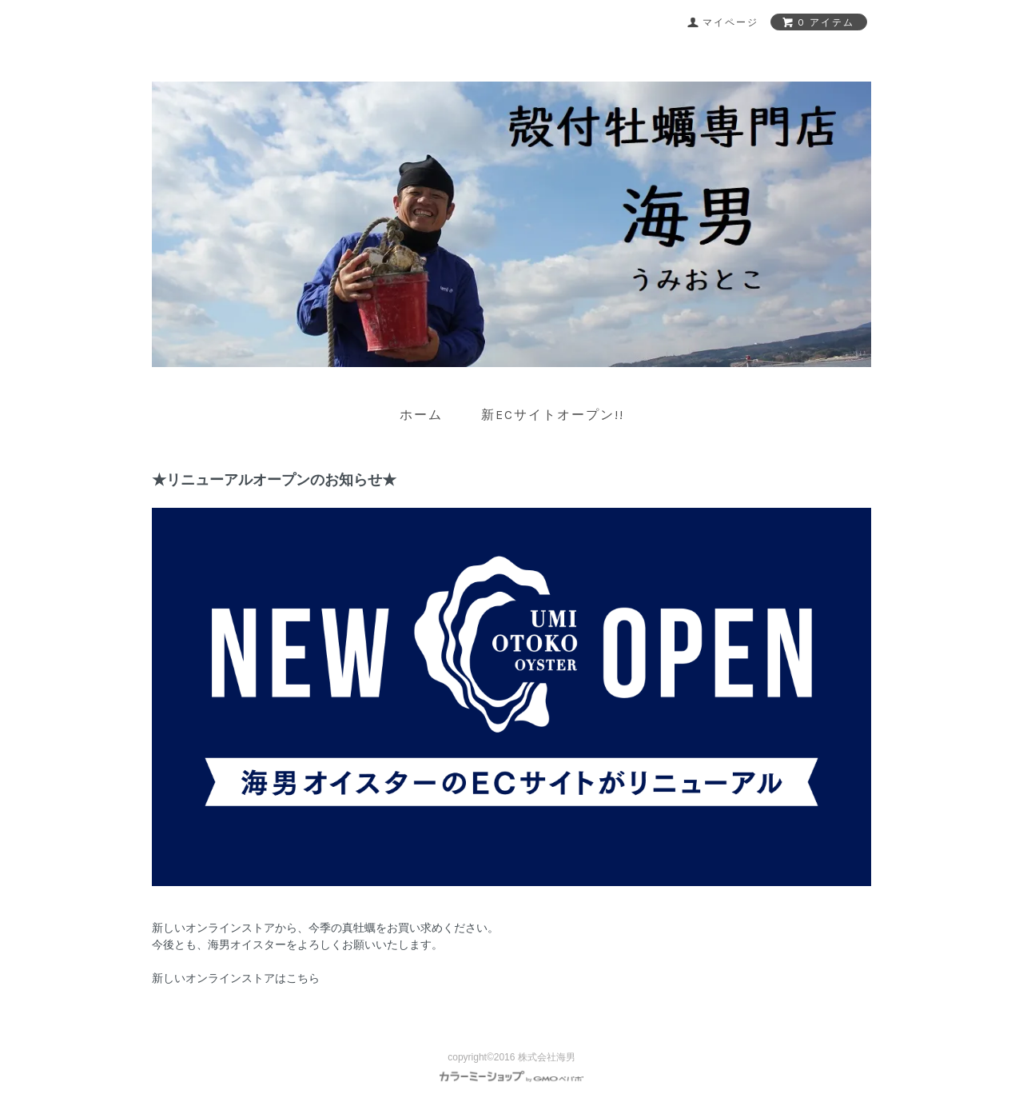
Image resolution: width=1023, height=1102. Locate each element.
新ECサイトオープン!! (552, 414)
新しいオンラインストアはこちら (236, 978)
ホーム (421, 414)
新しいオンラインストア (213, 927)
